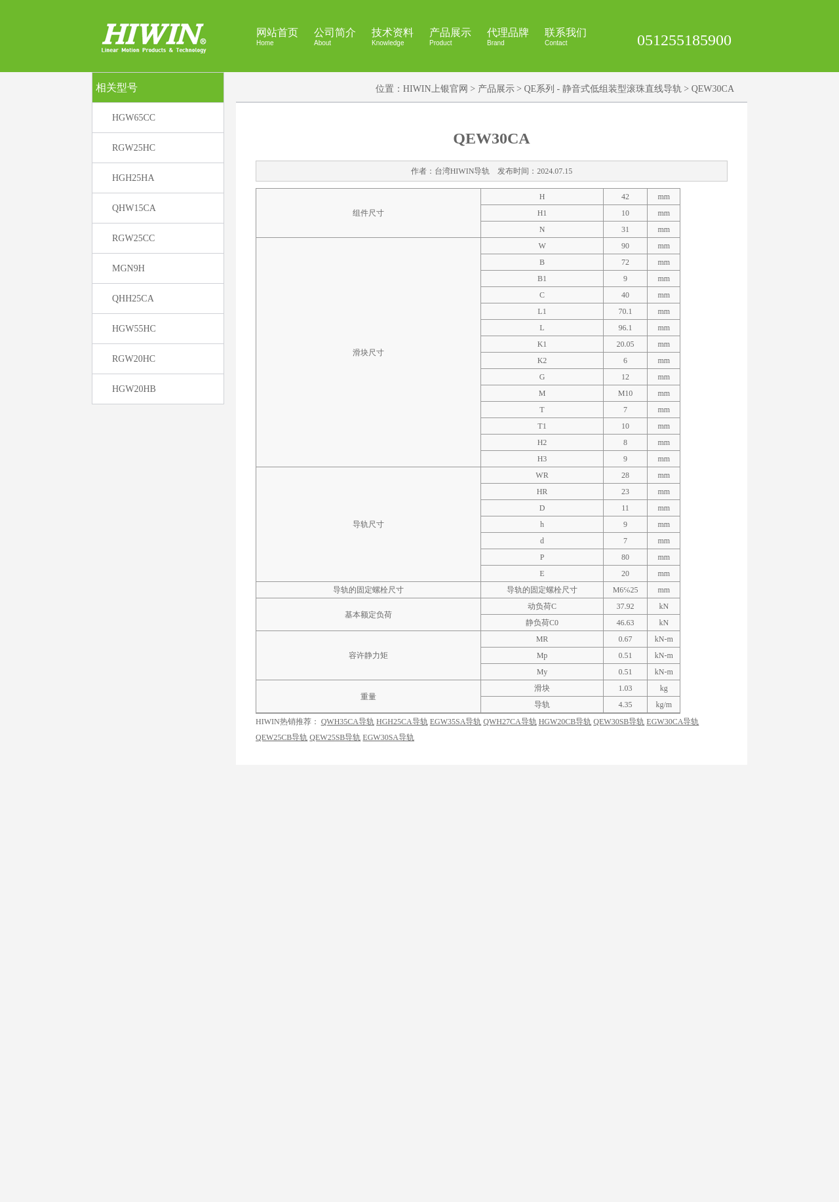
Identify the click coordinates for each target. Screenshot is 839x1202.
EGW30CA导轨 (672, 1122)
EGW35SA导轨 (456, 1122)
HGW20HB (134, 542)
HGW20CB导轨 (565, 1122)
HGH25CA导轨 (402, 1122)
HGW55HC (134, 481)
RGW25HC (133, 300)
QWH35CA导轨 (347, 1122)
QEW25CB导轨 (281, 1137)
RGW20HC (133, 511)
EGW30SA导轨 (388, 1137)
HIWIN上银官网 (435, 241)
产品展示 (496, 241)
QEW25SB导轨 (335, 1137)
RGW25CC (133, 391)
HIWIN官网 (487, 1186)
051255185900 (684, 39)
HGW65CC (133, 270)
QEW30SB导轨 (618, 1122)
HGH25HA (133, 331)
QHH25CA (133, 451)
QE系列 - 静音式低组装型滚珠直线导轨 (602, 241)
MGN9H (128, 421)
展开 (826, 138)
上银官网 (524, 1186)
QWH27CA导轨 (509, 1122)
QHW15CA (134, 361)
